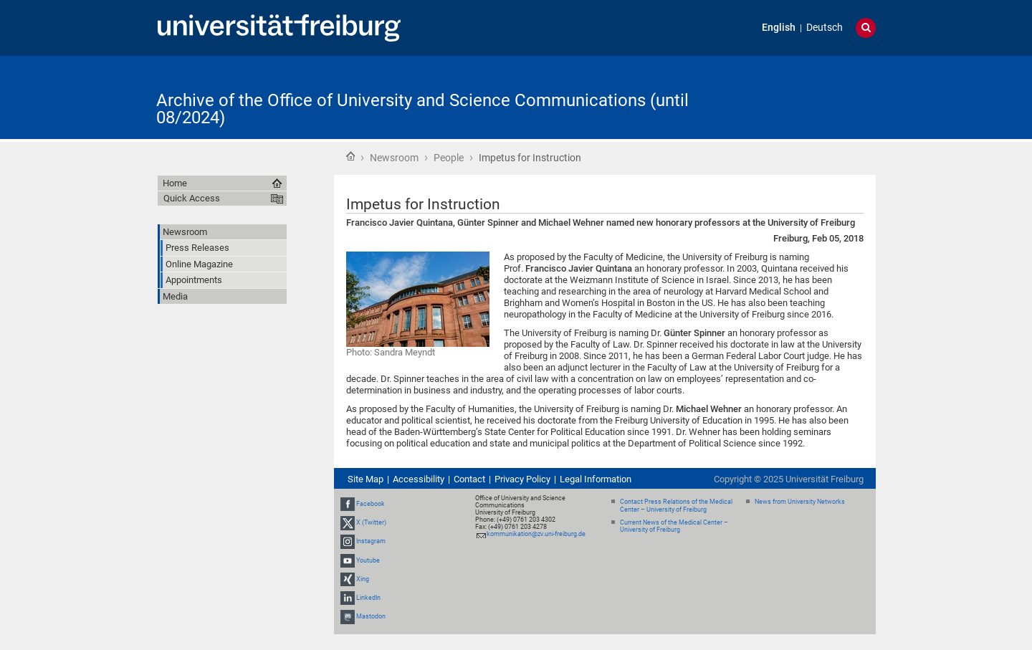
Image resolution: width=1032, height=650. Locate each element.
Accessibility (418, 479)
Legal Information (595, 479)
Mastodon (371, 616)
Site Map (365, 479)
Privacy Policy (522, 479)
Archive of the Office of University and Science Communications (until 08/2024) (422, 109)
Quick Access (191, 198)
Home (350, 156)
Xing (362, 579)
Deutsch (824, 27)
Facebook (370, 503)
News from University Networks (800, 501)
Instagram (371, 541)
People (449, 157)
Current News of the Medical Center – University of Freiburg (674, 526)
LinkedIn (368, 597)
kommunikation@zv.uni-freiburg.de (536, 533)
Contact (469, 479)
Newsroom (394, 157)
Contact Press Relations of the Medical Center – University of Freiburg (676, 505)
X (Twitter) (371, 522)
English (779, 27)
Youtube (368, 560)
